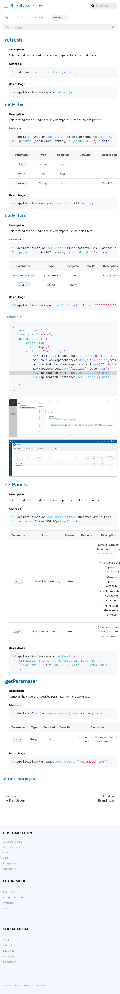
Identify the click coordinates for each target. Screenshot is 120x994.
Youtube (6, 940)
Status (5, 908)
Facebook (7, 961)
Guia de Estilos (10, 841)
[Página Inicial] (6, 18)
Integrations (9, 863)
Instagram (8, 956)
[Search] (103, 6)
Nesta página (15, 27)
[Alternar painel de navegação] (6, 6)
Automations (9, 847)
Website (6, 903)
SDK (4, 852)
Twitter (5, 945)
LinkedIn (6, 951)
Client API (7, 892)
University (7, 868)
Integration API (11, 897)
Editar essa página (19, 779)
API (3, 858)
